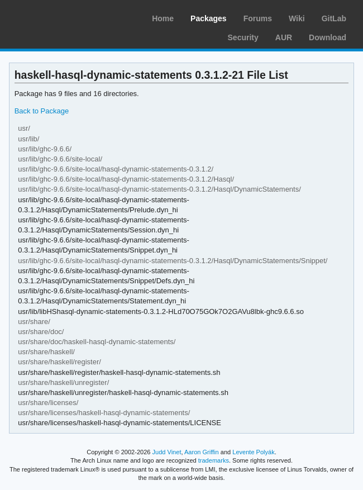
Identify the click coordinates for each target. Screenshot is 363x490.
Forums (257, 18)
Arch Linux (61, 17)
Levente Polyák (253, 452)
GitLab (334, 18)
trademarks (213, 460)
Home (163, 18)
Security (243, 37)
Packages (208, 18)
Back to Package (42, 111)
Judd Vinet (167, 452)
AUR (283, 37)
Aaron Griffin (201, 452)
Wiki (297, 18)
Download (327, 37)
